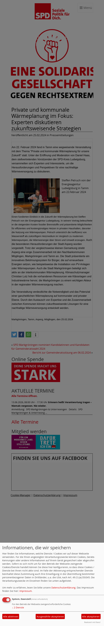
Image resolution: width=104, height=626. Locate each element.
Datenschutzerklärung (63, 587)
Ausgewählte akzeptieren (50, 616)
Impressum (25, 590)
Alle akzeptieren (91, 616)
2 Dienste (18, 607)
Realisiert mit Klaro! (92, 622)
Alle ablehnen (10, 616)
